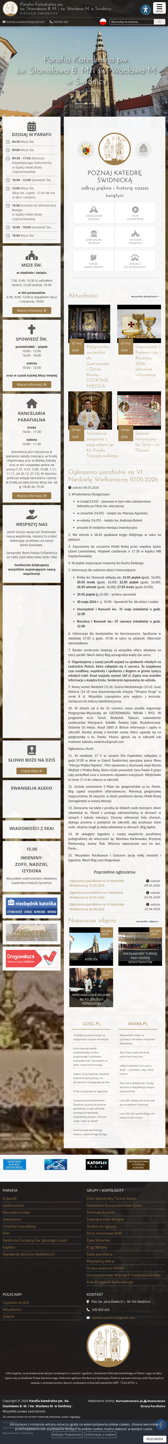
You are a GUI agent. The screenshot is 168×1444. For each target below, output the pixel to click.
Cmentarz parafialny (19, 1226)
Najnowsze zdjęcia (92, 919)
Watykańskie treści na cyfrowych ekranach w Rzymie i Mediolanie (137, 1039)
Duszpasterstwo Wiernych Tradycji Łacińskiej (123, 1274)
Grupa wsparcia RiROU (105, 1267)
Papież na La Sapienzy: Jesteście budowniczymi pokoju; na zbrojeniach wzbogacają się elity (91, 1077)
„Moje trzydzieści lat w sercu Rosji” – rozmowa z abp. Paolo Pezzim (137, 1069)
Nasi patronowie (16, 1212)
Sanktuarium (13, 1205)
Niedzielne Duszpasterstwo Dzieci (114, 1205)
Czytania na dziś (16, 1302)
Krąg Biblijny (97, 1246)
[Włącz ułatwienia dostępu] (143, 8)
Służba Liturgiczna (102, 1226)
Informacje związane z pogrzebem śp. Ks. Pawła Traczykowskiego (102, 445)
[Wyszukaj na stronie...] (130, 22)
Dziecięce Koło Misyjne (105, 1219)
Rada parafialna (99, 1253)
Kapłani (9, 1246)
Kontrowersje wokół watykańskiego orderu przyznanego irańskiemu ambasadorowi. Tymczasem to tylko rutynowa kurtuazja (90, 1056)
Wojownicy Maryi (100, 1260)
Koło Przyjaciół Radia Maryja (110, 1281)
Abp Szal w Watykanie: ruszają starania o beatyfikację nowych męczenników (137, 1086)
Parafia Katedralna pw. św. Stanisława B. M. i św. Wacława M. (63, 8)
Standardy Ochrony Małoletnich (29, 1253)
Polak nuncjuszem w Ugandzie (90, 1090)
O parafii (10, 1198)
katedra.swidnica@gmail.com (25, 22)
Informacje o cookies (101, 1435)
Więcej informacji (31, 311)
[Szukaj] (159, 22)
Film (6, 1232)
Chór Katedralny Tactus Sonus (111, 1198)
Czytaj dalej (31, 772)
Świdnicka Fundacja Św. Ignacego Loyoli (35, 1239)
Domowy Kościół (100, 1212)
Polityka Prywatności (67, 1435)
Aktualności (83, 296)
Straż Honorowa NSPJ (104, 1232)
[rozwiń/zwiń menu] (159, 8)
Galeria (8, 1316)
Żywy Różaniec (98, 1239)
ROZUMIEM (155, 1439)
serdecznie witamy (86, 103)
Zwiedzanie (12, 1219)
